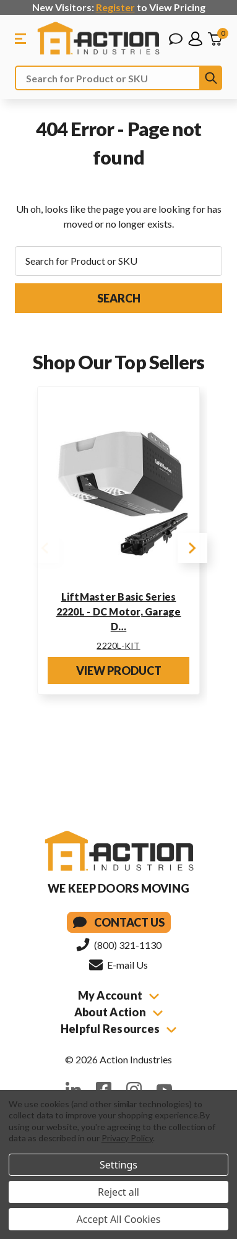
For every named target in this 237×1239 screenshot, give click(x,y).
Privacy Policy (127, 1138)
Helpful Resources (119, 1028)
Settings (118, 1165)
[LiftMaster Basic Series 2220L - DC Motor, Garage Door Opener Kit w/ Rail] (118, 489)
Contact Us (119, 922)
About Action (118, 1012)
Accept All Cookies (119, 1219)
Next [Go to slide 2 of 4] (192, 548)
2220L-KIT (118, 645)
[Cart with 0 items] (214, 39)
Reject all (118, 1192)
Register (115, 7)
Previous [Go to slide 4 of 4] (44, 548)
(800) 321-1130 (119, 944)
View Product (119, 670)
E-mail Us (118, 964)
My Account (119, 995)
